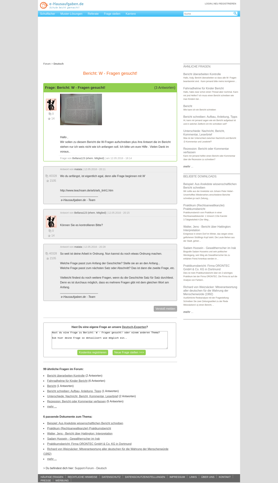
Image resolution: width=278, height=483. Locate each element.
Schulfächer (47, 13)
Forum (47, 63)
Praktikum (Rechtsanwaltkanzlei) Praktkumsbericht (79, 428)
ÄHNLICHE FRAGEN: (197, 66)
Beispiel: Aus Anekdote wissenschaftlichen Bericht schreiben (85, 423)
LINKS (193, 477)
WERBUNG (62, 480)
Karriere (131, 13)
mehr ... (52, 406)
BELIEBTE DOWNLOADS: (200, 176)
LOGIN (208, 3)
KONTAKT (225, 477)
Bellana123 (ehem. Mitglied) (88, 158)
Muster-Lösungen (71, 13)
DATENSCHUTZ (111, 477)
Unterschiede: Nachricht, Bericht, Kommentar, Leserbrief (82, 396)
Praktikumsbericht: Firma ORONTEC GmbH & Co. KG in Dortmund (89, 443)
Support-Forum (84, 468)
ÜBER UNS (207, 477)
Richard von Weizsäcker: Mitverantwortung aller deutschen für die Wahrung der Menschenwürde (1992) (210, 291)
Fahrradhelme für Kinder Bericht (67, 380)
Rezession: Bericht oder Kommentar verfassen (76, 401)
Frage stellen (112, 13)
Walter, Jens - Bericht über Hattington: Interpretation (79, 433)
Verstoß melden (165, 308)
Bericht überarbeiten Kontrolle (66, 375)
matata (78, 169)
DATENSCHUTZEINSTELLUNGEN (145, 477)
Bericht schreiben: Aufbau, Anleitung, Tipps (74, 391)
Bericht (51, 385)
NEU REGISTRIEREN (225, 3)
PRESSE (46, 480)
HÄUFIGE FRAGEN (52, 477)
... (188, 166)
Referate (93, 13)
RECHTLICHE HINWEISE (82, 477)
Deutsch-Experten (134, 327)
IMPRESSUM (177, 477)
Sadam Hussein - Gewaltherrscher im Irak (73, 438)
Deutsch (101, 468)
